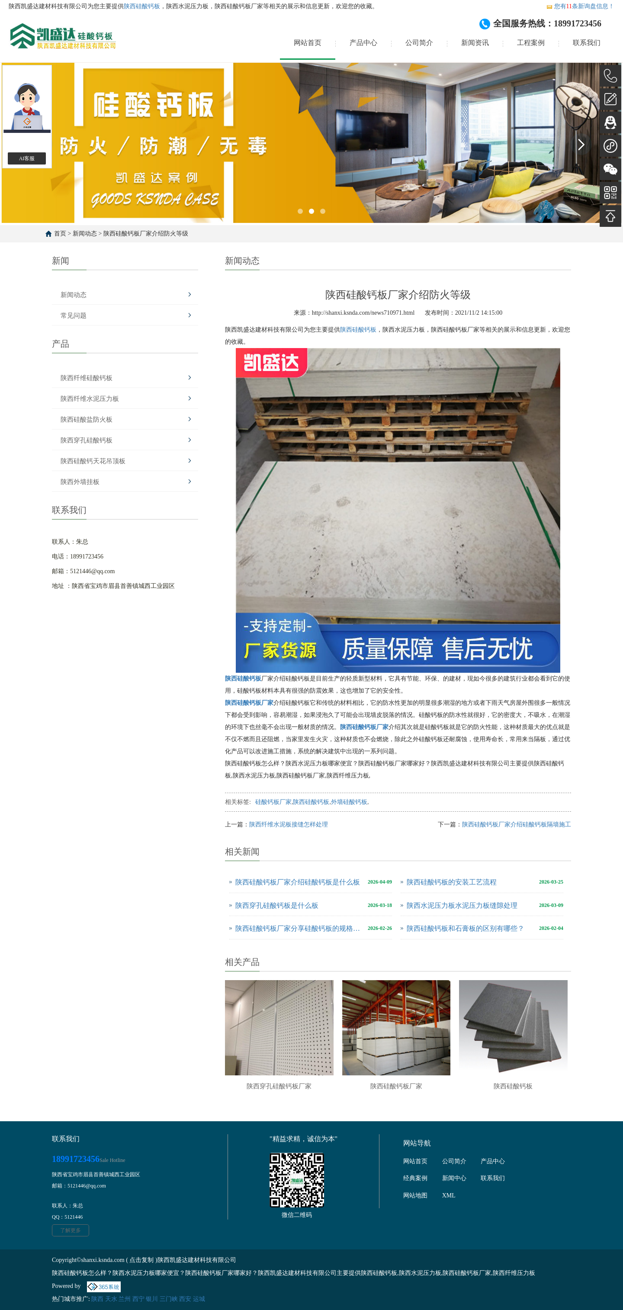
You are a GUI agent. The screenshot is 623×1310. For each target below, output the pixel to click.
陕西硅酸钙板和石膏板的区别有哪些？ (465, 928)
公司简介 (419, 42)
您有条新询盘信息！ (580, 6)
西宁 (138, 1299)
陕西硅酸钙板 (142, 6)
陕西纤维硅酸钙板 (86, 377)
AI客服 (27, 158)
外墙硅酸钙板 (349, 802)
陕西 (97, 1299)
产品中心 (363, 42)
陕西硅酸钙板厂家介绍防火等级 (145, 233)
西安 (185, 1299)
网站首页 (307, 42)
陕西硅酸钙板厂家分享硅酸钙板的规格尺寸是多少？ (299, 928)
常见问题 (74, 315)
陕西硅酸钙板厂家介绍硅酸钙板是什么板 (297, 882)
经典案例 (415, 1178)
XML (449, 1195)
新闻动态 (85, 233)
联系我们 (587, 42)
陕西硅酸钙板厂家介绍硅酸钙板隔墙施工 (516, 824)
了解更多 (70, 1230)
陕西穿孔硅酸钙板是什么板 (276, 905)
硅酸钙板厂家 (273, 802)
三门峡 (169, 1299)
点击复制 (141, 1260)
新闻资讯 (475, 42)
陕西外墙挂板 (80, 481)
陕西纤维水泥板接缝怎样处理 (288, 824)
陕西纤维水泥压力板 (90, 398)
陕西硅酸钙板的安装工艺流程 (452, 882)
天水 (111, 1299)
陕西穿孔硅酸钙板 (86, 440)
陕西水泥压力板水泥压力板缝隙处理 (462, 905)
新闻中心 (454, 1178)
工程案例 (531, 42)
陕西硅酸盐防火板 (86, 419)
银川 (152, 1299)
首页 (60, 233)
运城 (199, 1299)
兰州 (125, 1299)
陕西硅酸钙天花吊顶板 (93, 461)
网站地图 (415, 1195)
